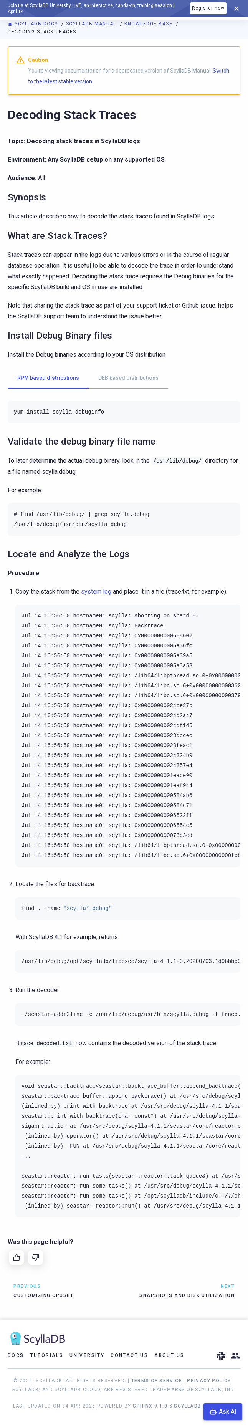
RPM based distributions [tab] (48, 378)
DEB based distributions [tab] (128, 378)
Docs (16, 1355)
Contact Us (129, 1355)
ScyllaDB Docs (34, 23)
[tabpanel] (124, 412)
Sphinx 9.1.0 (150, 1406)
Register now (208, 8)
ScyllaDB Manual (92, 23)
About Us (169, 1355)
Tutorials (47, 1355)
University (86, 1355)
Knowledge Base (149, 23)
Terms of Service (156, 1380)
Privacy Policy (209, 1380)
